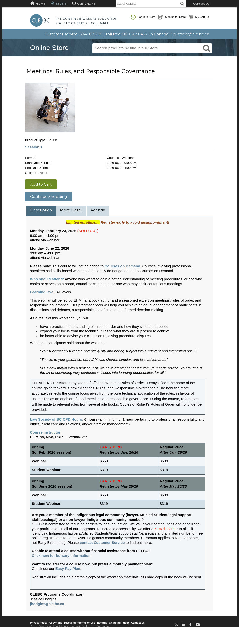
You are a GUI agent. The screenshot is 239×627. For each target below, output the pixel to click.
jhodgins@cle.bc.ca (47, 604)
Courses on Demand (122, 266)
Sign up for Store (172, 17)
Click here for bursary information (61, 556)
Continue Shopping (48, 196)
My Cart (198, 17)
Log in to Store (143, 17)
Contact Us (201, 3)
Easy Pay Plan (67, 569)
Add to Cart (41, 184)
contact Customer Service (102, 543)
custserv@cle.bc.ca (191, 34)
